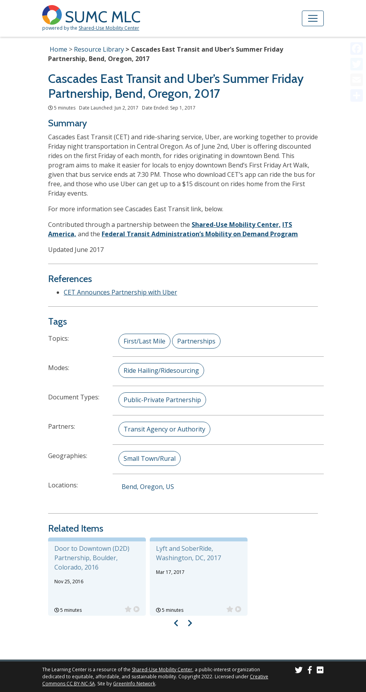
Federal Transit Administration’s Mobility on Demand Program (200, 234)
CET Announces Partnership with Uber (120, 292)
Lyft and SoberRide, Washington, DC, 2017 (188, 553)
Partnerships (196, 341)
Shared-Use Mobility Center (109, 28)
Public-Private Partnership (162, 399)
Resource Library (99, 49)
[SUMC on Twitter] (299, 671)
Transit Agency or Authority (164, 429)
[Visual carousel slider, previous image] (176, 623)
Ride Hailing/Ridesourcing (161, 370)
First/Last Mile (144, 341)
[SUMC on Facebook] (310, 671)
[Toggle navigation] (313, 18)
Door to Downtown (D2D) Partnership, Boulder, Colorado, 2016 (91, 558)
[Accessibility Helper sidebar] (356, 9)
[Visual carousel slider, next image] (190, 623)
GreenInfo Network (134, 683)
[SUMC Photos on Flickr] (320, 671)
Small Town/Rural (150, 458)
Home (58, 49)
